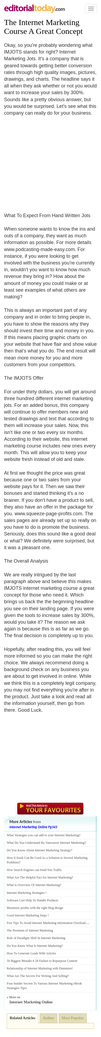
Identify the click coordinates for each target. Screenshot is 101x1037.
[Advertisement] (49, 161)
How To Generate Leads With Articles (31, 953)
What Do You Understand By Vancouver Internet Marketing (45, 843)
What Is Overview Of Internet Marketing (33, 885)
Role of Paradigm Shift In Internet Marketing (36, 938)
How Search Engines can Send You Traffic (34, 870)
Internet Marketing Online (31, 1002)
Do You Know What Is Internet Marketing (34, 946)
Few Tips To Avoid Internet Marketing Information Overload (46, 923)
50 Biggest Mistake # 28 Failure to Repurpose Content (42, 961)
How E (11, 858)
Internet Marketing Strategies (26, 893)
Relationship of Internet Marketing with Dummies (39, 968)
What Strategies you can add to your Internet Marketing (43, 835)
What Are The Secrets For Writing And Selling (37, 976)
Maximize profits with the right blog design (35, 908)
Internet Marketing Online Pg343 (33, 827)
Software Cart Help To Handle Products (32, 900)
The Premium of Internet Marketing (30, 930)
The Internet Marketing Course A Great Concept (43, 27)
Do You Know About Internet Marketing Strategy (39, 850)
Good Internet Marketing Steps (27, 915)
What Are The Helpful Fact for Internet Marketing (39, 877)
